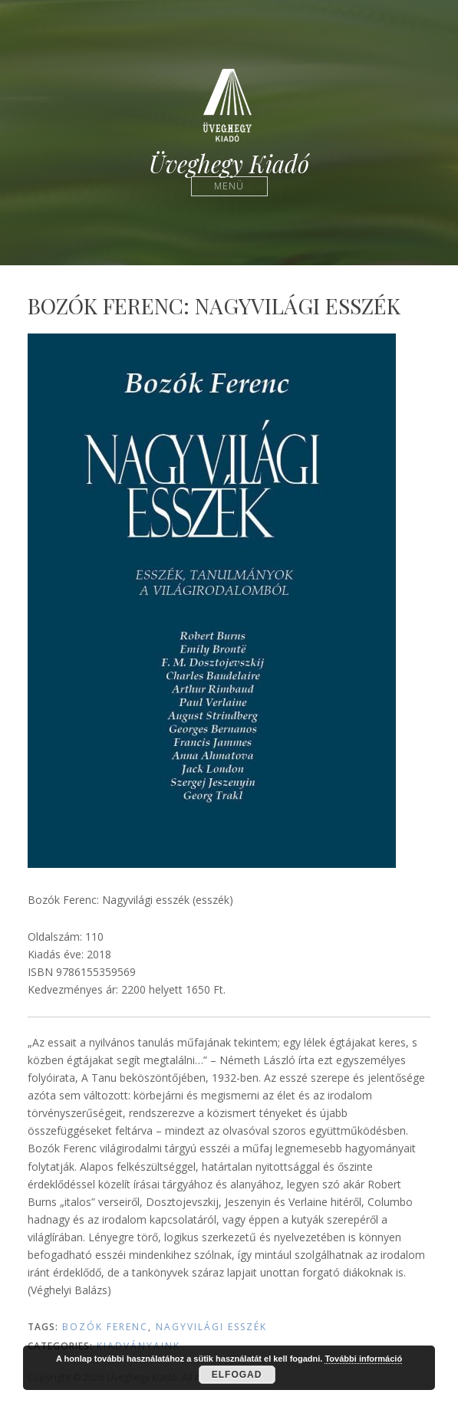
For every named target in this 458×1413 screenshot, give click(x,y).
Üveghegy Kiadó (229, 163)
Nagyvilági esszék (211, 1326)
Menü (229, 185)
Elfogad (237, 1374)
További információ (363, 1358)
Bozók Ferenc (105, 1326)
